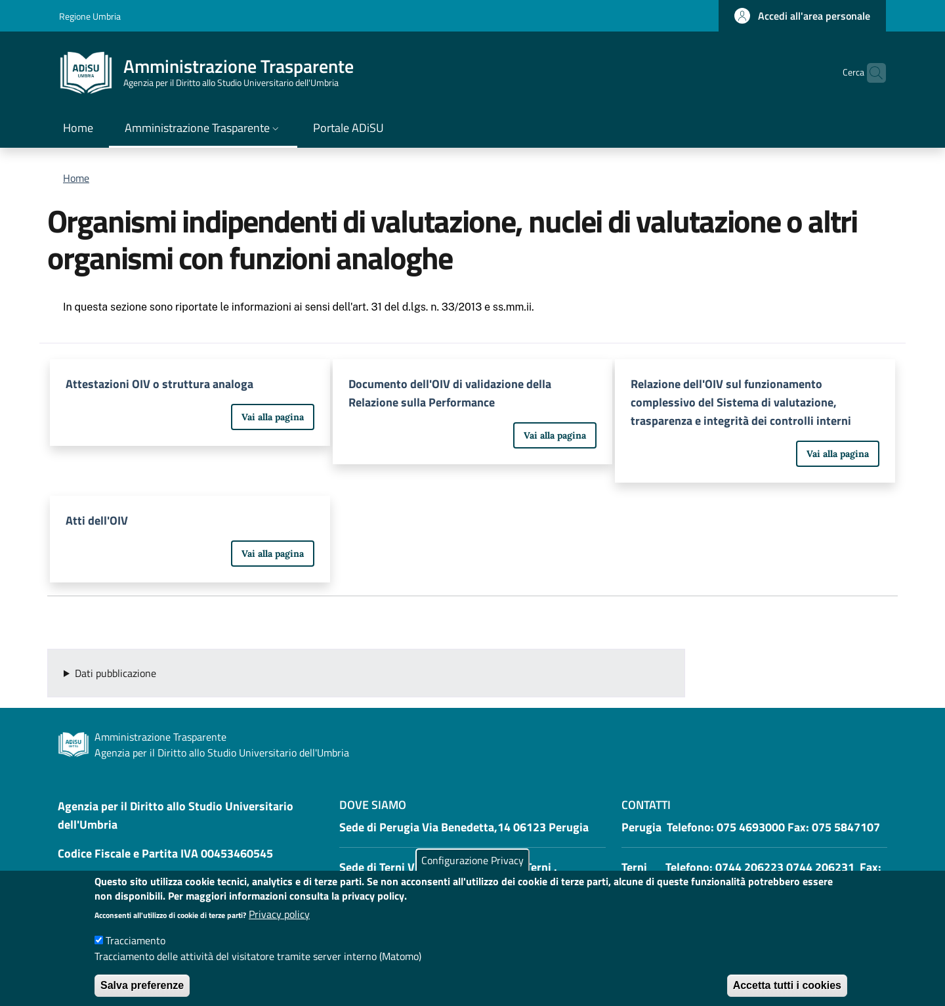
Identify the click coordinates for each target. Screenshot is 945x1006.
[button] (802, 16)
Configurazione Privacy (472, 873)
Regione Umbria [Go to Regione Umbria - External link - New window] (90, 16)
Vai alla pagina (273, 417)
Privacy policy (279, 928)
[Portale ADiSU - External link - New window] (348, 129)
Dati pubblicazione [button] (115, 673)
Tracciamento (135, 954)
